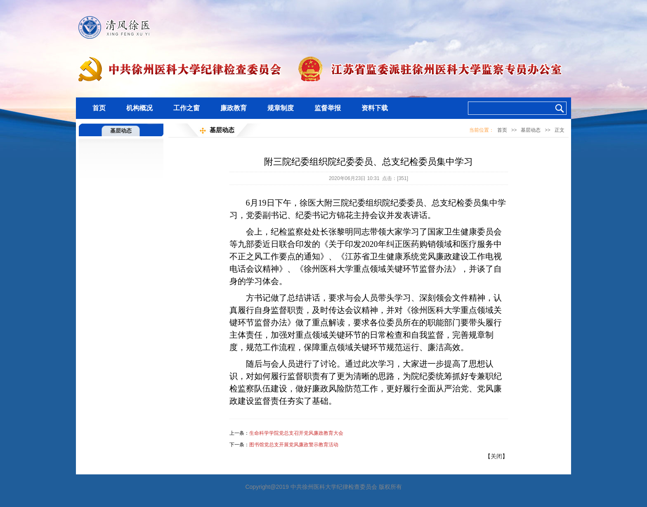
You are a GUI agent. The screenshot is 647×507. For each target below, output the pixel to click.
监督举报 (327, 107)
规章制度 (280, 107)
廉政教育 (233, 107)
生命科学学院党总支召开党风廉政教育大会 (296, 433)
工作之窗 (186, 107)
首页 (99, 107)
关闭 (496, 456)
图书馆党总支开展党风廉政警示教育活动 (293, 445)
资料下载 (374, 107)
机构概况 (139, 107)
